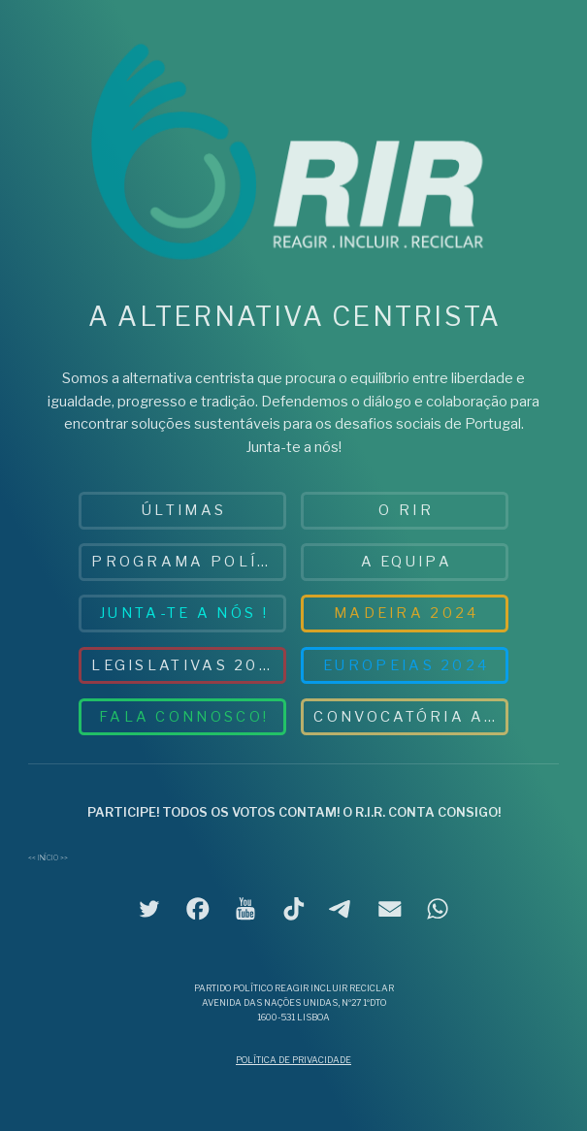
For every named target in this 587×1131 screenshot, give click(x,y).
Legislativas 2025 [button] (186, 665)
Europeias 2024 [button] (406, 665)
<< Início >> (48, 858)
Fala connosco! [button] (184, 717)
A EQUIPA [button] (406, 561)
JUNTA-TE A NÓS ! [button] (184, 613)
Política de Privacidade (293, 1059)
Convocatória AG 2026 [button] (410, 717)
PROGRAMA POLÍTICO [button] (188, 561)
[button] (149, 908)
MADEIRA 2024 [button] (406, 613)
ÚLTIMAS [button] (184, 510)
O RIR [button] (406, 510)
